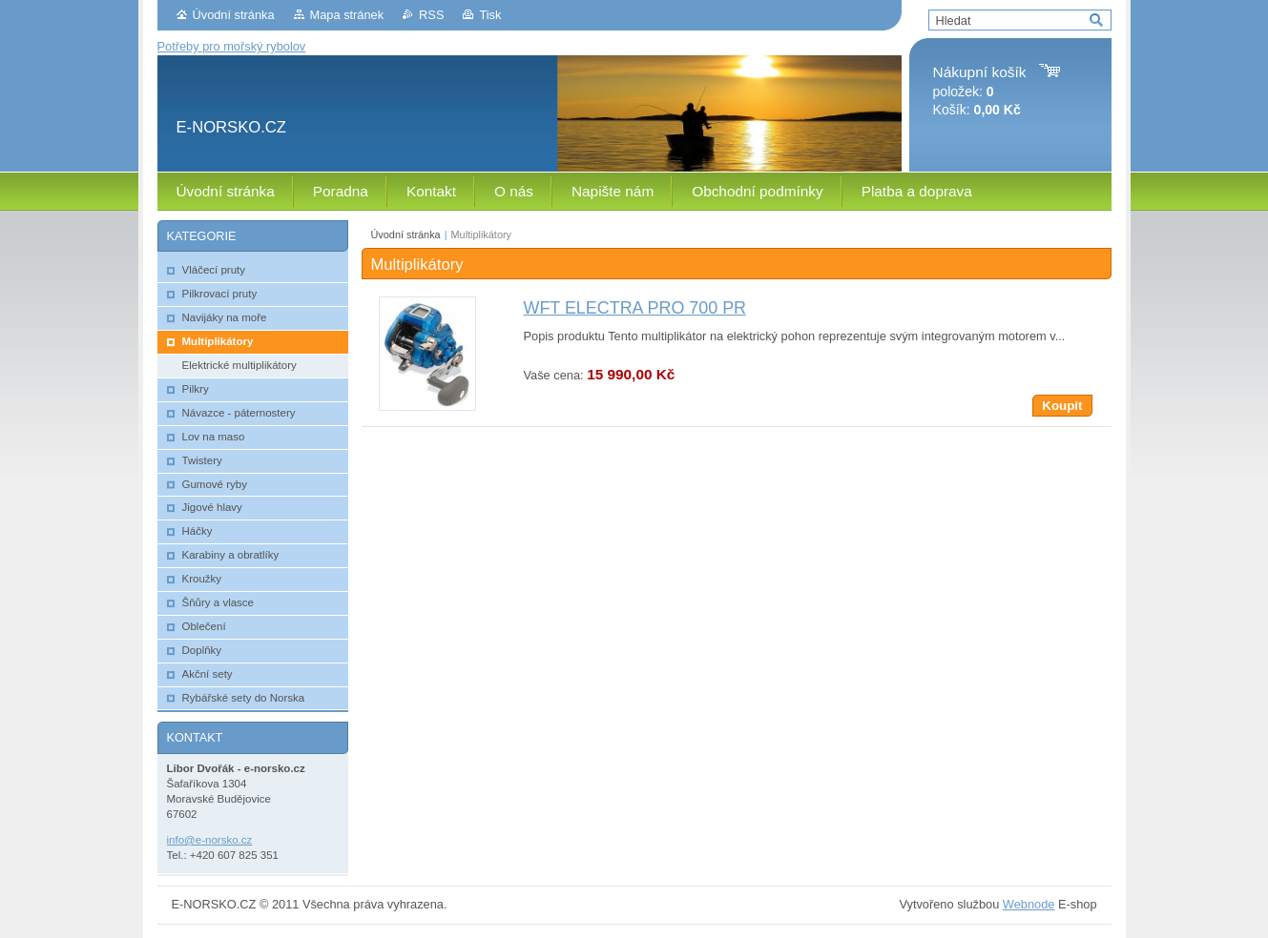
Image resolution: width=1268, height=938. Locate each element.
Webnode (1029, 904)
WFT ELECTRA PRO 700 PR (635, 307)
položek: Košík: (980, 91)
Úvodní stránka (234, 15)
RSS (431, 15)
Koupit (1062, 405)
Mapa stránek (347, 15)
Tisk (490, 15)
